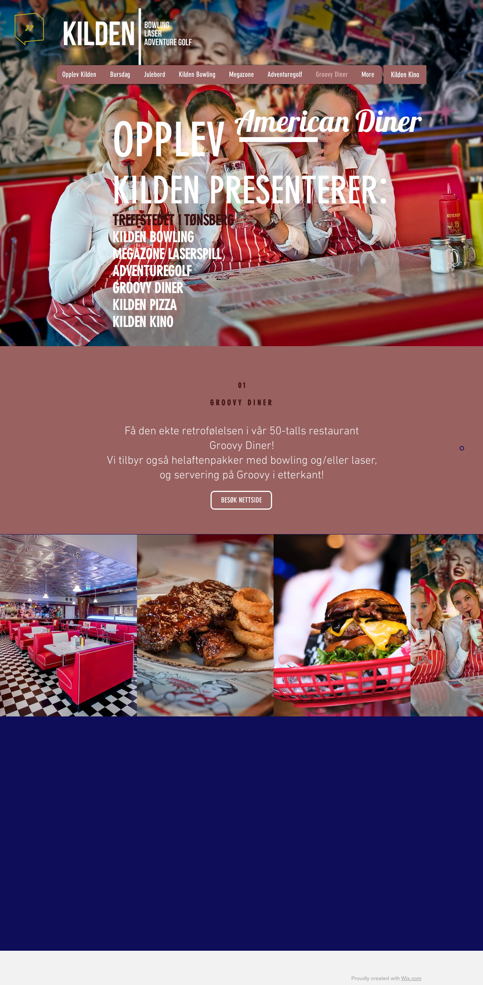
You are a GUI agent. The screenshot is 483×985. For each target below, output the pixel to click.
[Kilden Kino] (405, 74)
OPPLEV (168, 140)
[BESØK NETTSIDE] (241, 500)
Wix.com (411, 978)
